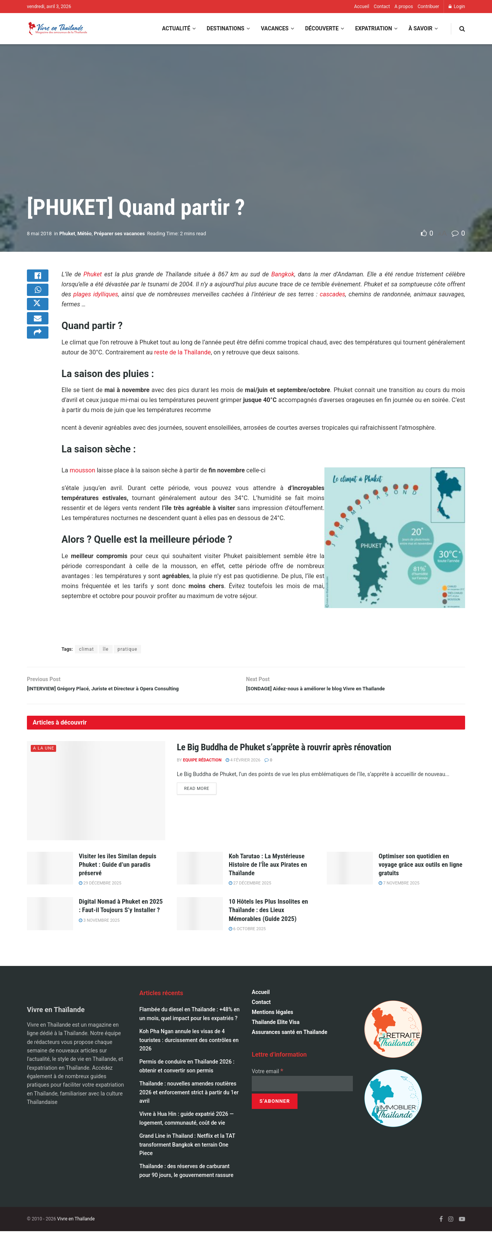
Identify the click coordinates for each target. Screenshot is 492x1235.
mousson (82, 470)
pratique (128, 649)
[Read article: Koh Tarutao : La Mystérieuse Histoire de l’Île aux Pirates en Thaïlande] (200, 871)
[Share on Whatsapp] (37, 297)
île (105, 649)
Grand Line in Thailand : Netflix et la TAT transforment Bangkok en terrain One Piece (187, 1148)
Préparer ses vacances (119, 233)
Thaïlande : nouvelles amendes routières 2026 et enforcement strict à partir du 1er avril (189, 1095)
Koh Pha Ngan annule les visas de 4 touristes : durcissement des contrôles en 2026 (189, 1043)
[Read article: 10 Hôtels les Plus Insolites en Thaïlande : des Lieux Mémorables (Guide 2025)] (200, 917)
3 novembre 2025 (99, 923)
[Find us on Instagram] (451, 1222)
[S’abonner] (275, 1104)
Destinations (225, 28)
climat (86, 649)
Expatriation (373, 28)
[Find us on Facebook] (441, 1222)
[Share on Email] (37, 334)
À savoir (420, 28)
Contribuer (428, 6)
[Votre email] (302, 1087)
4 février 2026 (243, 763)
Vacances (275, 28)
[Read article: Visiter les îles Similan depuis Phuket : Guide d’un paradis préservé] (50, 871)
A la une (43, 751)
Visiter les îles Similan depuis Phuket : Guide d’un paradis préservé (117, 868)
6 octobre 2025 (247, 932)
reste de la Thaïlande (182, 352)
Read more (200, 792)
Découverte (322, 28)
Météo (84, 233)
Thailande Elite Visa (275, 1025)
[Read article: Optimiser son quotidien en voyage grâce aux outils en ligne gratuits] (350, 871)
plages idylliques (95, 294)
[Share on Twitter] (37, 315)
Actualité (176, 28)
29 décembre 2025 (100, 886)
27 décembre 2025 (250, 886)
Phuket (67, 233)
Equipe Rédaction (202, 763)
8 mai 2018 (39, 233)
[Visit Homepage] (57, 28)
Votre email (267, 1075)
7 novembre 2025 (399, 886)
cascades (332, 294)
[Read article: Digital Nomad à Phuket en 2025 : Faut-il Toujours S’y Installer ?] (50, 917)
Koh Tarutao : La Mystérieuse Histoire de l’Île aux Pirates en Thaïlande (268, 868)
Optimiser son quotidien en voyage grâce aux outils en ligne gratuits (420, 868)
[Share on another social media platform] (37, 352)
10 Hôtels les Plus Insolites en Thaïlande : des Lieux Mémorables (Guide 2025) (268, 913)
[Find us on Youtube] (462, 1222)
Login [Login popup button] (457, 6)
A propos (403, 6)
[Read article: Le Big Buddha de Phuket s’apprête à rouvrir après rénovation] (96, 794)
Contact (382, 6)
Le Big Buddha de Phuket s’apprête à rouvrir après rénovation (284, 750)
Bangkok (282, 274)
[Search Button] (462, 28)
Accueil (361, 6)
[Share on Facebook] (37, 278)
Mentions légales (272, 1015)
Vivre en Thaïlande (76, 1222)
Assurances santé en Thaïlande (289, 1035)
